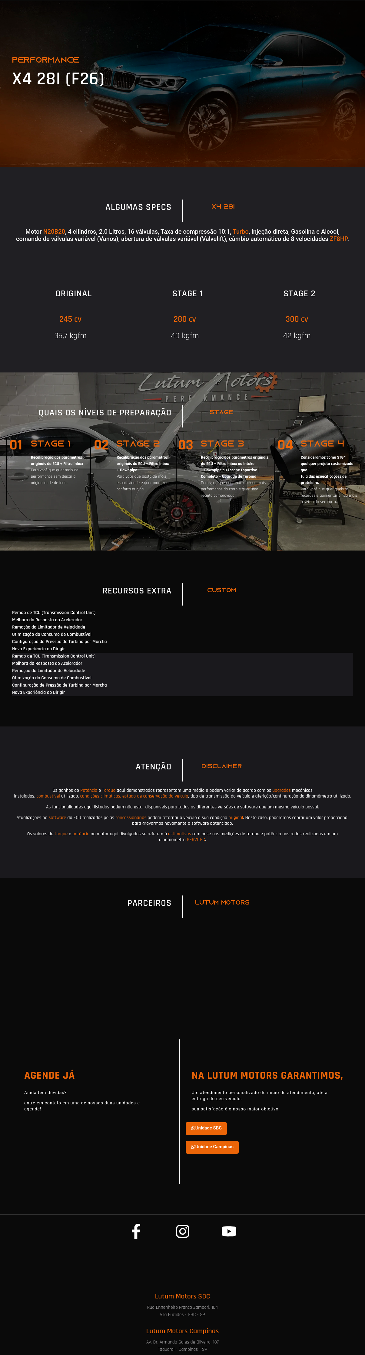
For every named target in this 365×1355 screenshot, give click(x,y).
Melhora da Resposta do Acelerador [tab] (47, 620)
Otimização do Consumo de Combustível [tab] (51, 634)
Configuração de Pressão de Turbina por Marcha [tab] (59, 642)
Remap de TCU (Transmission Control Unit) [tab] (53, 612)
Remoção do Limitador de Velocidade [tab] (48, 627)
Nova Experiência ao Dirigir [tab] (38, 649)
